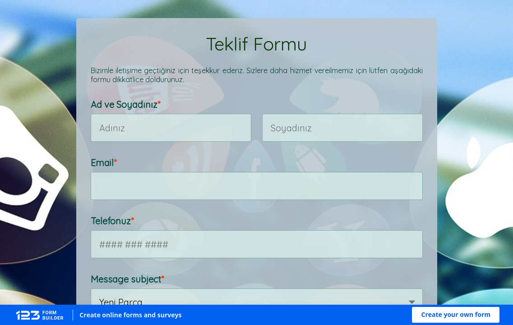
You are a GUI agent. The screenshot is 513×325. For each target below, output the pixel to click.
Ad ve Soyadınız (124, 104)
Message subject (126, 279)
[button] (455, 315)
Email (102, 162)
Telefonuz (111, 221)
